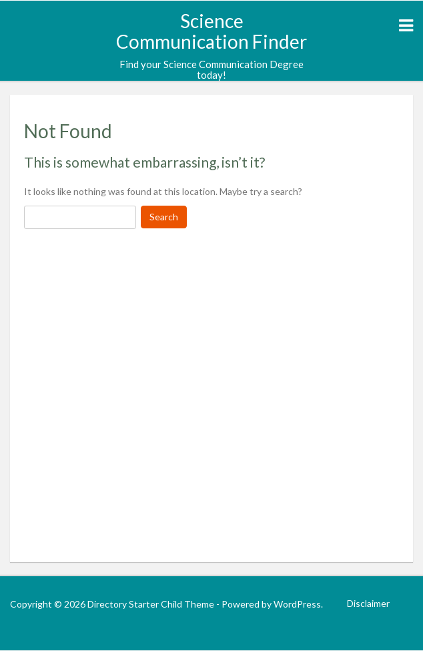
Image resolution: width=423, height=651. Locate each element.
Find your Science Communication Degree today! (211, 69)
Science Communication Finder (211, 31)
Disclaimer (368, 603)
